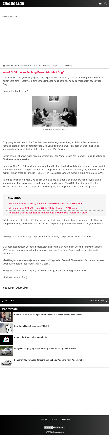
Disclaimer (65, 420)
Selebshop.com (57, 432)
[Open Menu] (100, 3)
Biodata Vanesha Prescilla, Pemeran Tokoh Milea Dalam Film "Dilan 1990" (46, 203)
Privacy (54, 420)
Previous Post (97, 300)
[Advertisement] (54, 41)
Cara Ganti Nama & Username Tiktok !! (31, 326)
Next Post (9, 300)
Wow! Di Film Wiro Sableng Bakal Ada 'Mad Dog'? (34, 72)
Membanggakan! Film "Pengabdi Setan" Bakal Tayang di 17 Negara (43, 208)
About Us (43, 420)
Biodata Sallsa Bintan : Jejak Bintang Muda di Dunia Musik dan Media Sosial (48, 315)
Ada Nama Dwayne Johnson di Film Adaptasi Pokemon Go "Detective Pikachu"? (49, 212)
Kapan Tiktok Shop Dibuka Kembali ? (30, 337)
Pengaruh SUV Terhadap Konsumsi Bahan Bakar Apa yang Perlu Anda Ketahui (49, 360)
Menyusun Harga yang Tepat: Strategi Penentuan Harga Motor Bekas (45, 348)
